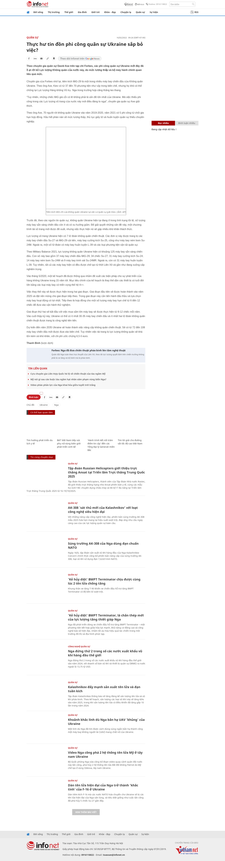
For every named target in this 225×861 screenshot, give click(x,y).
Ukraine (44, 404)
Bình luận (33, 397)
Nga (56, 404)
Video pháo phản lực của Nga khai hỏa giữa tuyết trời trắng (62, 384)
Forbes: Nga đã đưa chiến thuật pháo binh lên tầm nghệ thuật (89, 350)
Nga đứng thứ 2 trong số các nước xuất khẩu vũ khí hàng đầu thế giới (105, 653)
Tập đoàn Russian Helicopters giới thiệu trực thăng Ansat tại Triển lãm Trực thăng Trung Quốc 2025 (106, 472)
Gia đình (82, 12)
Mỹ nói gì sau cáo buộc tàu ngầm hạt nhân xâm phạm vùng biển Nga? (68, 379)
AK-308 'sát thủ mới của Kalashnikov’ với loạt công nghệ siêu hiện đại (103, 510)
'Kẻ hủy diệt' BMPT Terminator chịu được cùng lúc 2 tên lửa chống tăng (104, 581)
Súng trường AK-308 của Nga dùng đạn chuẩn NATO (103, 545)
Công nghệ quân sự (79, 646)
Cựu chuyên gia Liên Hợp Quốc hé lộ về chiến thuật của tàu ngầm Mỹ (67, 373)
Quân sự (140, 12)
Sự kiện (154, 12)
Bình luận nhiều (186, 123)
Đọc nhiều (163, 123)
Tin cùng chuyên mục (41, 457)
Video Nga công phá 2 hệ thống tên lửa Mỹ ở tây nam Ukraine (105, 754)
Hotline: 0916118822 (156, 4)
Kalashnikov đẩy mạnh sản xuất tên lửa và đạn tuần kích (104, 689)
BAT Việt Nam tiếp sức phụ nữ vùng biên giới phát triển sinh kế (69, 443)
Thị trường (54, 12)
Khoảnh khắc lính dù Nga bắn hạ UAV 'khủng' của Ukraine (106, 722)
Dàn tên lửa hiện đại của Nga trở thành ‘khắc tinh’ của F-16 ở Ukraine (103, 787)
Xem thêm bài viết (86, 812)
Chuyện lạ (125, 12)
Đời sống (38, 12)
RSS (194, 12)
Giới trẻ (95, 12)
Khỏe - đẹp (110, 12)
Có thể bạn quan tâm (41, 412)
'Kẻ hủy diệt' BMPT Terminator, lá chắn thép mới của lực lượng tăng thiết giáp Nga (106, 617)
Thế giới (68, 12)
